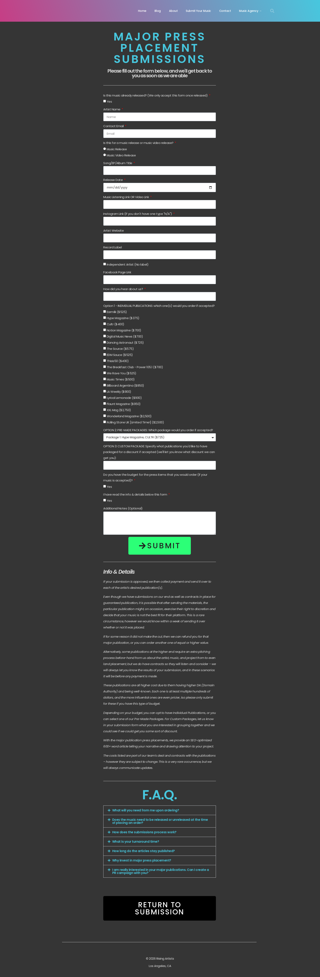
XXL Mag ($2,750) (119, 410)
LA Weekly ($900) (119, 391)
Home (142, 11)
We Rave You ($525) (121, 373)
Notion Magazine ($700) (124, 330)
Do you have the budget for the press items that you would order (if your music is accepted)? (155, 477)
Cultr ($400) (115, 324)
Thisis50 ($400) (118, 361)
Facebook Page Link (117, 272)
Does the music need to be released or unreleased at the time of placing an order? (160, 821)
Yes (109, 101)
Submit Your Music (198, 11)
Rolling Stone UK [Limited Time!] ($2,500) (135, 422)
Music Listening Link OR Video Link (126, 197)
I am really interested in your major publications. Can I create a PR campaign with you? (160, 871)
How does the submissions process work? (144, 832)
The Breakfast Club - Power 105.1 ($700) (135, 367)
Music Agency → (250, 11)
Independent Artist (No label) (128, 264)
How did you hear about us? (123, 289)
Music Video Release (121, 155)
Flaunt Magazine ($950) (124, 404)
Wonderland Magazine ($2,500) (129, 416)
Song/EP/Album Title (118, 163)
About (173, 11)
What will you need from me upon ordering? (145, 810)
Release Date (113, 180)
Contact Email (113, 126)
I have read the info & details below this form (135, 494)
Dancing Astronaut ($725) (125, 342)
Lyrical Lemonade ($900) (124, 398)
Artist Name (112, 109)
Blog (157, 11)
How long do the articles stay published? (143, 851)
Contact (225, 11)
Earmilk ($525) (117, 312)
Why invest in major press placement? (141, 860)
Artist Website (113, 230)
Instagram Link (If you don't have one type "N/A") (138, 214)
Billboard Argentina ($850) (125, 385)
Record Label (112, 247)
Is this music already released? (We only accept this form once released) (155, 95)
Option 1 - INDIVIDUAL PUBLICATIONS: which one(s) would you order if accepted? (159, 306)
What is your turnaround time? (135, 841)
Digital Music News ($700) (125, 336)
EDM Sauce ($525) (120, 355)
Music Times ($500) (121, 379)
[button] (272, 11)
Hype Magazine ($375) (123, 318)
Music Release (117, 149)
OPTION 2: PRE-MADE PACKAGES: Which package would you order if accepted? (158, 430)
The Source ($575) (120, 349)
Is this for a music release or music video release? (138, 143)
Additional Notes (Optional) (123, 508)
